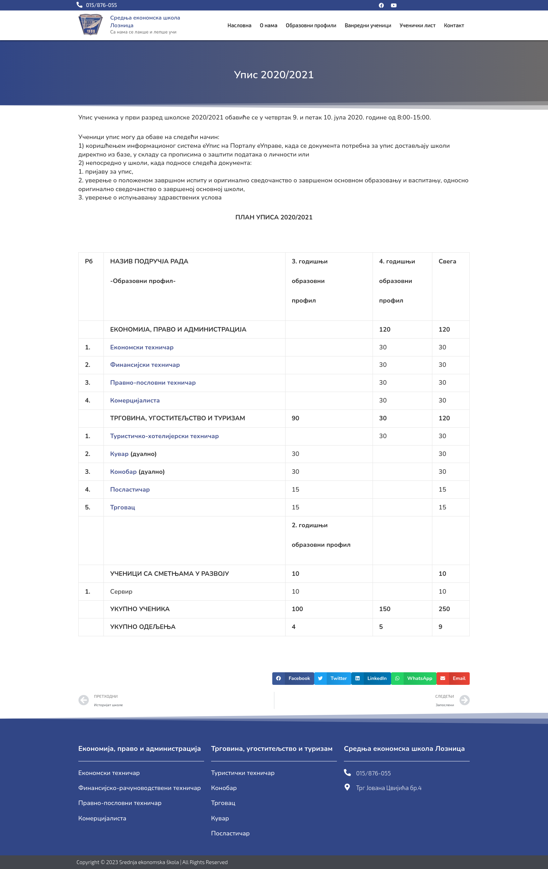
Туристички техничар (243, 773)
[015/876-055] (347, 772)
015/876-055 (373, 772)
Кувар (119, 454)
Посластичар (130, 489)
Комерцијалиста (102, 818)
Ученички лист (418, 25)
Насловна (240, 25)
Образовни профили (311, 25)
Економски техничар (109, 773)
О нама (268, 25)
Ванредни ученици (368, 25)
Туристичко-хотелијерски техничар (164, 436)
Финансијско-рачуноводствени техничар (139, 788)
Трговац (122, 507)
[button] (293, 678)
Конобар (123, 472)
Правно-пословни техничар (119, 803)
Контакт (454, 25)
